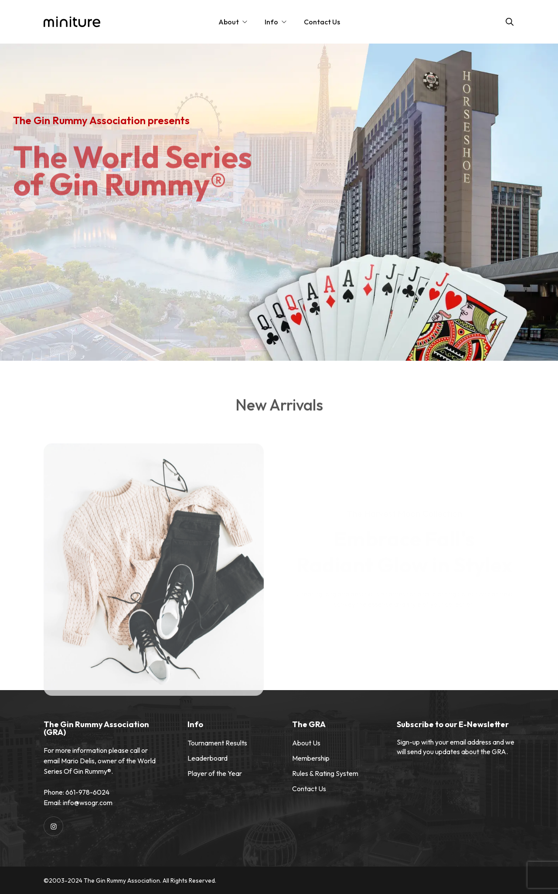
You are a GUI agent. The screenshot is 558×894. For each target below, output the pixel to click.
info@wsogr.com (87, 802)
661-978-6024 (87, 792)
